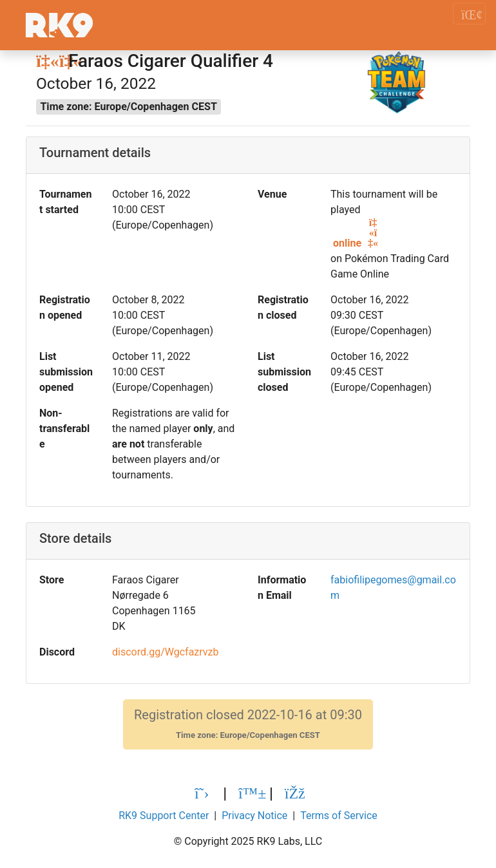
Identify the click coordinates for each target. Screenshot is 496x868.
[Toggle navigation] (469, 13)
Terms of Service (338, 815)
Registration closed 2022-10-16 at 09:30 (248, 724)
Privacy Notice (254, 815)
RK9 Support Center (164, 815)
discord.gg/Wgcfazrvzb (165, 652)
